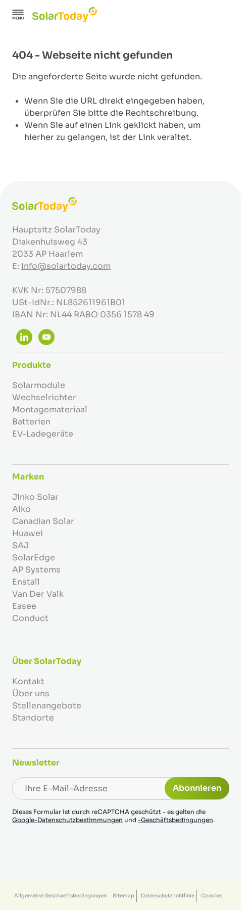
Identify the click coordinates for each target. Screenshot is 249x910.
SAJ (20, 545)
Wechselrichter (44, 397)
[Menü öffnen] (18, 15)
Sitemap (123, 895)
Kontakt (28, 681)
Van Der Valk (38, 594)
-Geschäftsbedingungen (175, 820)
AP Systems (36, 569)
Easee (24, 606)
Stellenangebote (46, 705)
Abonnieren (197, 788)
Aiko (21, 509)
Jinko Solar (35, 497)
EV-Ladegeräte (42, 433)
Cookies (211, 895)
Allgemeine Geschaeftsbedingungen (60, 895)
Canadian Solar (43, 521)
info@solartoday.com (66, 266)
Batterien (31, 421)
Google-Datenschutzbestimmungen (67, 820)
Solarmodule (38, 385)
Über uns (30, 693)
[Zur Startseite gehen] (64, 14)
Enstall (26, 582)
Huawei (27, 533)
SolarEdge (33, 557)
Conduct (30, 618)
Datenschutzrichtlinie (167, 895)
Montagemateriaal (49, 409)
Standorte (33, 717)
